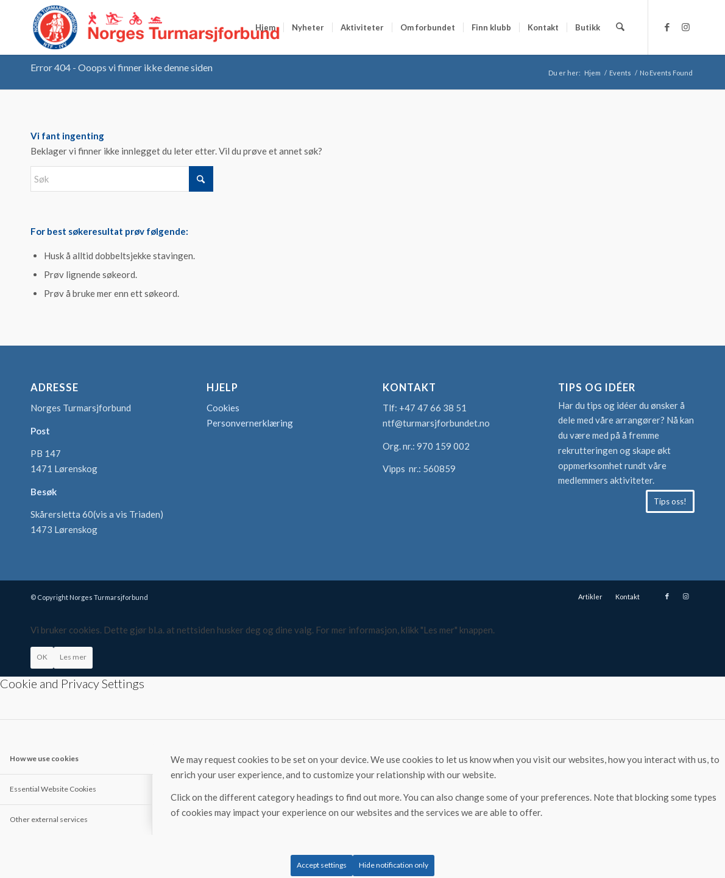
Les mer (73, 656)
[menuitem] (266, 27)
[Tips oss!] (670, 501)
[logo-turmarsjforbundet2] (156, 27)
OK (42, 656)
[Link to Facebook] (667, 27)
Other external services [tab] (49, 819)
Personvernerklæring (250, 422)
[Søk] (620, 27)
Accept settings (322, 864)
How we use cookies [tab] (44, 758)
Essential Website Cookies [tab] (53, 788)
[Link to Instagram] (685, 27)
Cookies (223, 407)
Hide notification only (393, 864)
